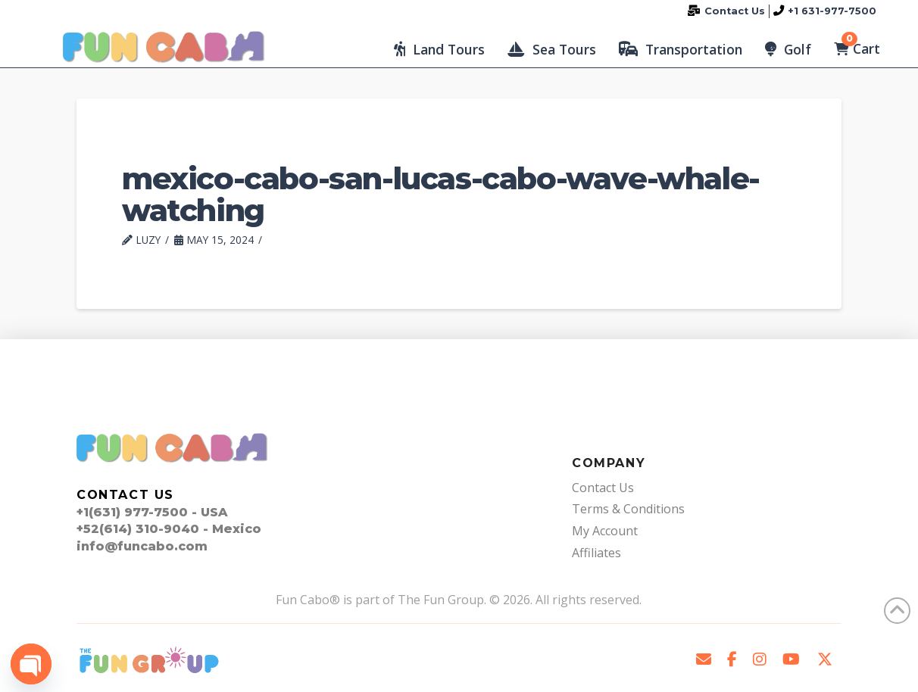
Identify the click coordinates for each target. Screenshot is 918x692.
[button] (439, 49)
